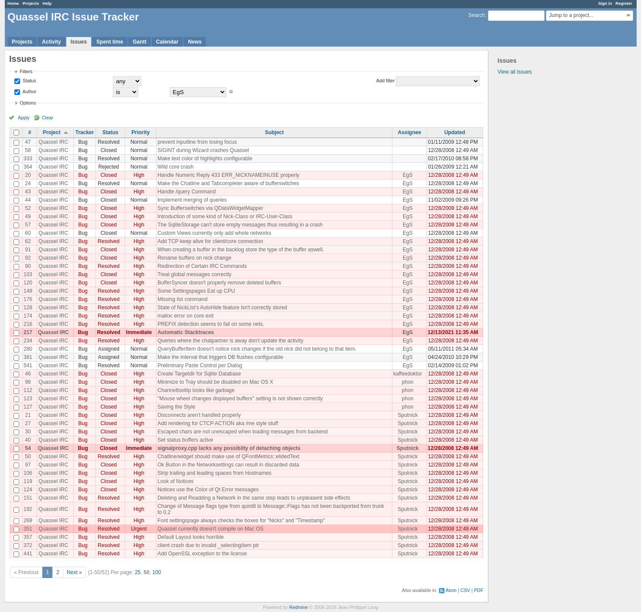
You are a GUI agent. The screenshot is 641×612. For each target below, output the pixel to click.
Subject (274, 132)
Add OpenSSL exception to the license (202, 554)
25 (137, 572)
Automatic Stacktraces (185, 332)
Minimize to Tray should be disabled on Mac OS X (215, 382)
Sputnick (408, 415)
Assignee (409, 132)
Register (624, 3)
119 (28, 481)
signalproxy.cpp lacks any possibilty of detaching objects (228, 448)
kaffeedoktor (407, 374)
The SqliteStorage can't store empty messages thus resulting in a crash (239, 225)
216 (28, 324)
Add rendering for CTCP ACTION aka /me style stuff (217, 423)
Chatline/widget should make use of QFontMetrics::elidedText (228, 456)
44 (28, 200)
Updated (454, 132)
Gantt (139, 42)
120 (28, 283)
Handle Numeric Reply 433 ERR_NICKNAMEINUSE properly (228, 175)
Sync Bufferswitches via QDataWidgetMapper (210, 208)
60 (28, 233)
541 (28, 365)
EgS (408, 175)
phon (408, 382)
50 (28, 456)
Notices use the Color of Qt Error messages (208, 490)
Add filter (385, 80)
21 (28, 415)
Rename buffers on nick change (194, 258)
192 (28, 509)
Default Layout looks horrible (190, 537)
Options (28, 102)
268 (28, 520)
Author (28, 91)
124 (28, 490)
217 (28, 332)
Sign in (605, 3)
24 (28, 183)
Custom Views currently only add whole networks (214, 233)
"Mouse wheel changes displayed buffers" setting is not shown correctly (240, 399)
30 (28, 432)
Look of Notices (175, 481)
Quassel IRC (53, 142)
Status (28, 80)
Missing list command (182, 299)
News (194, 42)
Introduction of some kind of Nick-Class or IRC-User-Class (224, 216)
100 (156, 572)
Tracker (84, 132)
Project (52, 132)
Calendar (167, 42)
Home (13, 3)
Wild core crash (175, 167)
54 (28, 448)
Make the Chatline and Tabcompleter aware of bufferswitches (228, 183)
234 (28, 341)
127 (28, 407)
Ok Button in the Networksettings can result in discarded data (228, 465)
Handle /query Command (186, 192)
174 (28, 316)
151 (28, 498)
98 (28, 382)
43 (28, 192)
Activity (51, 42)
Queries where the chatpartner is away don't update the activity (230, 341)
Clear (47, 117)
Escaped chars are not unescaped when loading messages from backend (242, 432)
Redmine (298, 607)
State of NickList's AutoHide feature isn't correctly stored (222, 307)
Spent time (109, 42)
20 (28, 175)
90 (28, 266)
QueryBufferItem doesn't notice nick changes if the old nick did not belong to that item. (256, 349)
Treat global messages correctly (194, 274)
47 (28, 142)
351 (28, 529)
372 (28, 545)
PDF (479, 590)
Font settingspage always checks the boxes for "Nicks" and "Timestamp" (241, 520)
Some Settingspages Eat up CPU (196, 291)
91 (28, 250)
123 (28, 399)
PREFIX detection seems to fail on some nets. (210, 324)
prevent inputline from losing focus (197, 142)
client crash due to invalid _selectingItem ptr (208, 545)
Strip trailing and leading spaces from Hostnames (214, 473)
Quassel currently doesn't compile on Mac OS (210, 529)
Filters (26, 71)
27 (28, 423)
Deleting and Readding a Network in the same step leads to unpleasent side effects (253, 498)
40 (28, 440)
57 (28, 225)
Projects (31, 3)
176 (28, 299)
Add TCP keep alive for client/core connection (210, 241)
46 (28, 374)
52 (28, 208)
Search (476, 15)
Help (47, 3)
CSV (465, 590)
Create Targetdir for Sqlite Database (199, 374)
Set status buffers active (185, 440)
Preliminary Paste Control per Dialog (199, 365)
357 (28, 537)
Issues (79, 42)
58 (28, 150)
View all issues (515, 72)
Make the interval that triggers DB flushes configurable (220, 357)
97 (28, 465)
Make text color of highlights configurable (204, 159)
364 (28, 167)
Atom (451, 590)
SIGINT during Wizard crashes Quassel (203, 150)
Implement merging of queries (192, 200)
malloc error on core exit (185, 316)
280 (28, 349)
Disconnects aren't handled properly (199, 415)
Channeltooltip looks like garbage (196, 390)
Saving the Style (176, 407)
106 (28, 473)
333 (28, 159)
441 (28, 554)
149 (28, 291)
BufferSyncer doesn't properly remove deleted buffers (219, 283)
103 (28, 274)
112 (28, 390)
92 (28, 258)
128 (28, 307)
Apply (24, 117)
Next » (74, 572)
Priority (140, 132)
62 (28, 241)
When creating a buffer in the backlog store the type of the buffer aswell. (240, 250)
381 (28, 357)
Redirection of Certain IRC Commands (202, 266)
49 (28, 216)
